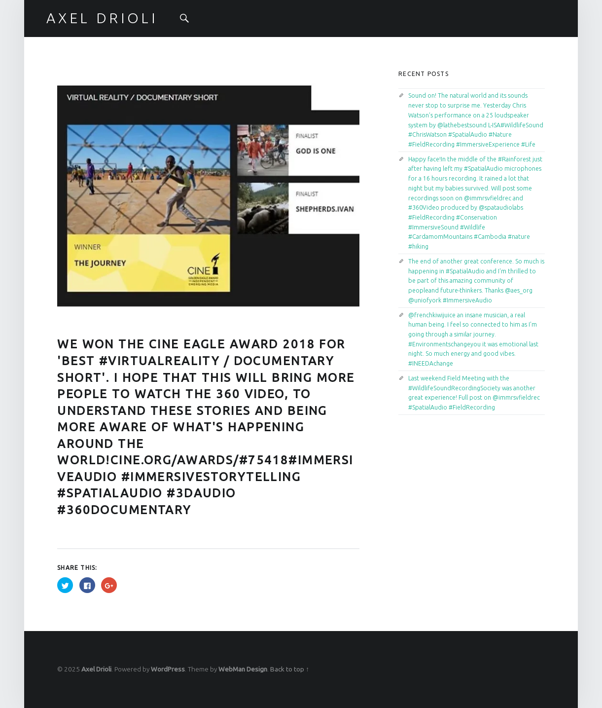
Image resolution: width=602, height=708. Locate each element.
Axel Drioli (96, 669)
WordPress (168, 669)
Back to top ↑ (289, 669)
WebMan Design (242, 669)
